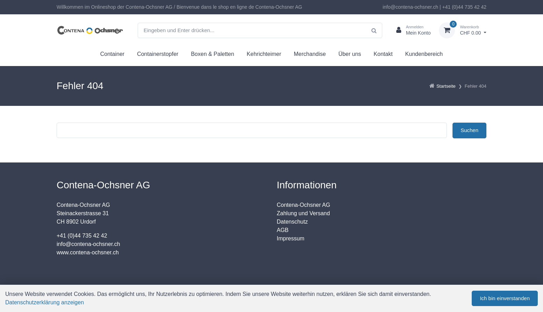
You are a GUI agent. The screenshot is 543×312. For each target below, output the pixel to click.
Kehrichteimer (264, 54)
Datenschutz (292, 222)
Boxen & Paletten (212, 54)
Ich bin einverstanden (505, 298)
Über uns (349, 54)
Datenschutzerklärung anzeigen (44, 302)
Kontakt (383, 54)
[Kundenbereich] (411, 30)
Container (112, 54)
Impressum (290, 238)
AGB (283, 230)
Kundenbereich (424, 54)
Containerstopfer (157, 54)
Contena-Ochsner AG (303, 205)
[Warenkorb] (462, 30)
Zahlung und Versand (303, 213)
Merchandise (310, 54)
